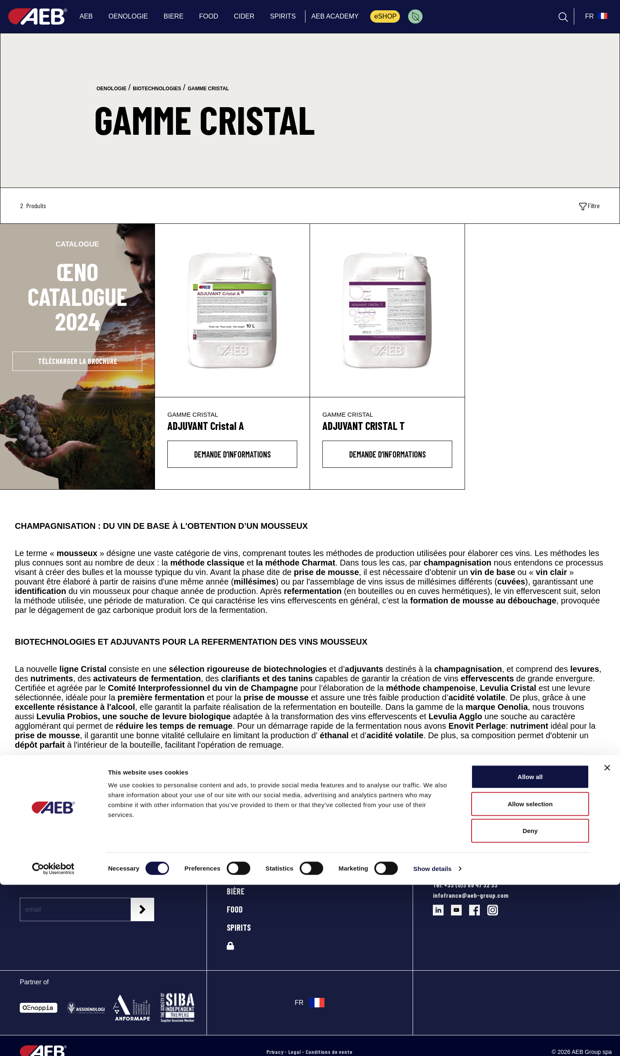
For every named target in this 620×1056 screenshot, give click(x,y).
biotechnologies (157, 89)
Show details (432, 1039)
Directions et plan (457, 874)
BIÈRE (235, 891)
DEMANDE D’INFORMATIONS (232, 454)
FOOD (235, 909)
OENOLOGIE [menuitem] (128, 16)
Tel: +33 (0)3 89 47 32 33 (465, 885)
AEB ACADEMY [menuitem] (335, 16)
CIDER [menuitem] (244, 16)
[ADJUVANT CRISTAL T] (387, 310)
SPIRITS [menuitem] (283, 16)
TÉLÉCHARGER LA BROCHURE (77, 361)
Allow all (530, 947)
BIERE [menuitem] (173, 16)
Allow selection (529, 975)
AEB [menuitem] (86, 16)
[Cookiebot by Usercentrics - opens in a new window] (53, 1040)
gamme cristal (208, 89)
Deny (530, 1001)
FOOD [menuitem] (208, 16)
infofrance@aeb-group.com (470, 895)
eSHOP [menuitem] (385, 16)
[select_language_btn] (595, 16)
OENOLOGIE (244, 873)
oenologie (111, 89)
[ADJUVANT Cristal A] (232, 310)
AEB (233, 855)
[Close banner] (607, 939)
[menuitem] (415, 16)
